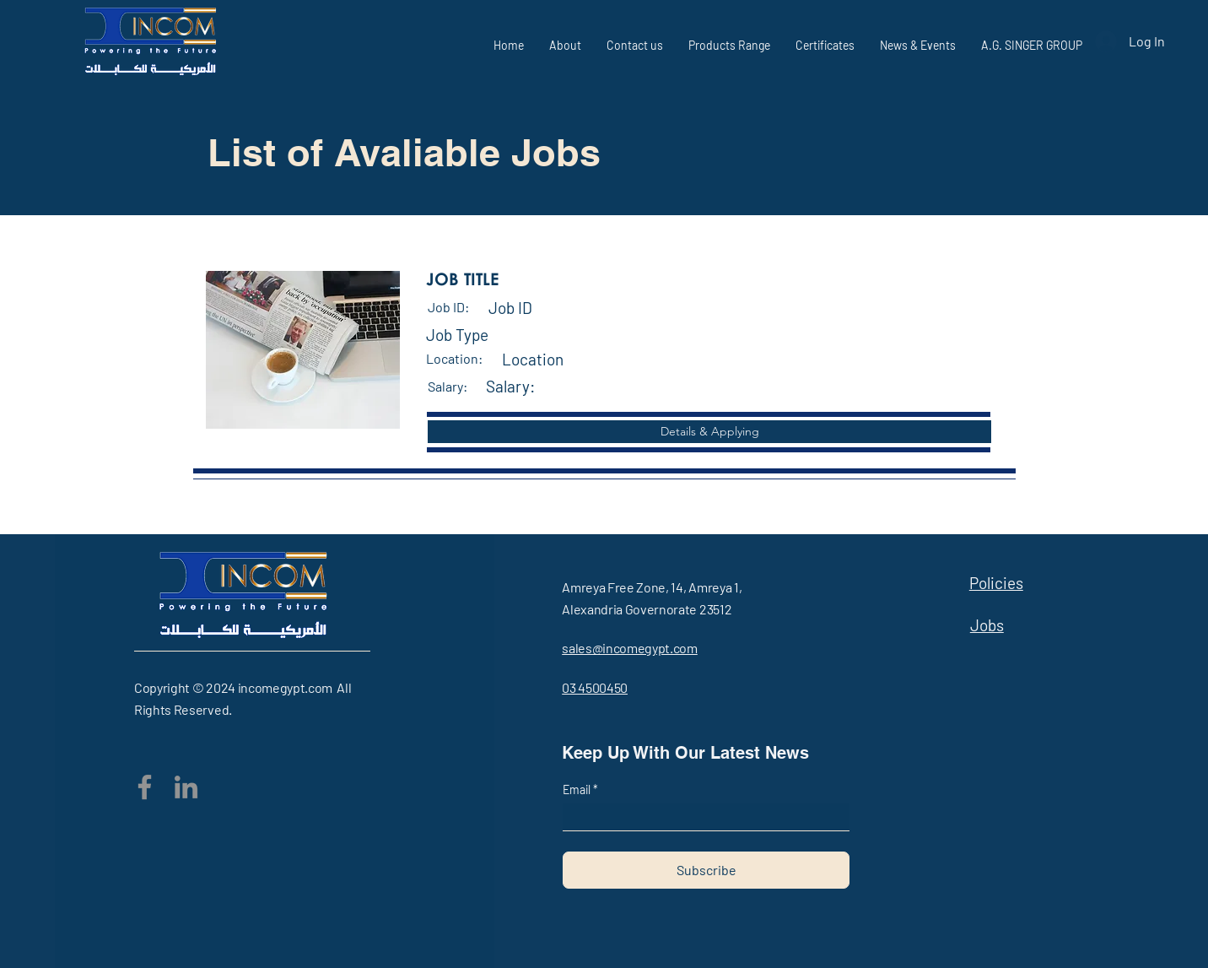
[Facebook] (144, 787)
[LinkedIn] (186, 787)
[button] (709, 431)
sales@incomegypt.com (630, 648)
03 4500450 (595, 687)
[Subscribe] (706, 870)
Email (578, 790)
